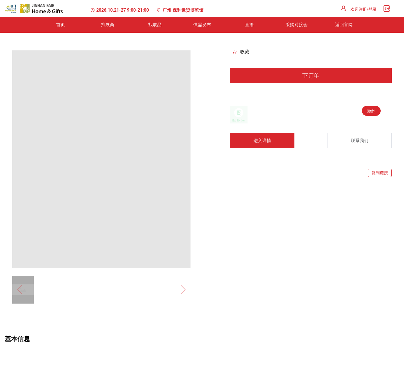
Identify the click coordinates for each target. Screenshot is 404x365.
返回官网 (344, 24)
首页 (60, 24)
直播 (249, 24)
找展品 (155, 24)
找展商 (107, 24)
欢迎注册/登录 (363, 9)
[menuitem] (60, 25)
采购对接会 (297, 24)
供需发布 (202, 24)
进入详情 (262, 140)
